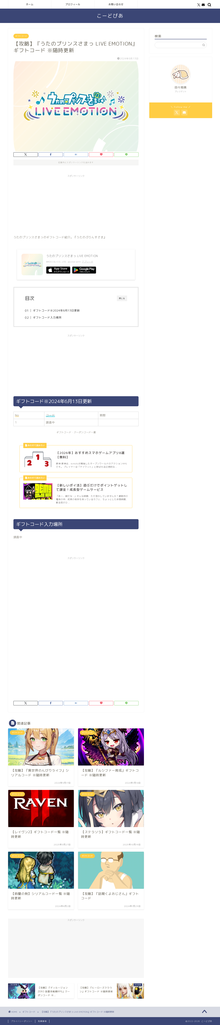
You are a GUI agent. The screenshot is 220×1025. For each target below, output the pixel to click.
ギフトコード (21, 36)
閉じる (122, 298)
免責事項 (42, 1021)
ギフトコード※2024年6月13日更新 (56, 310)
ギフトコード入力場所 (47, 317)
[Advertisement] (75, 204)
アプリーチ (87, 261)
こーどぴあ (110, 16)
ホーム (29, 4)
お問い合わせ (116, 4)
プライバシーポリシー (21, 1021)
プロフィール (72, 4)
